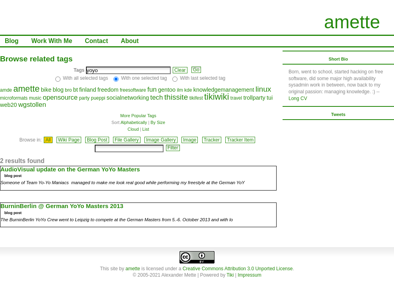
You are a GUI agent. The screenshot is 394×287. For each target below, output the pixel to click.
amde (6, 90)
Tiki (230, 275)
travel (236, 98)
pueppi (98, 98)
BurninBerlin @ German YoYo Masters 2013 (61, 205)
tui (270, 97)
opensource (60, 97)
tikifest (196, 98)
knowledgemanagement (223, 89)
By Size (157, 122)
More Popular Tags (138, 115)
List (145, 129)
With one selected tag (144, 78)
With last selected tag (202, 78)
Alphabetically (134, 122)
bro (68, 90)
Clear (180, 70)
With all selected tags (85, 78)
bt (75, 89)
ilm (180, 90)
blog (58, 89)
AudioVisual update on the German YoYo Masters (70, 169)
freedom (108, 89)
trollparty (254, 97)
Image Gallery (161, 140)
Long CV (298, 98)
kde (188, 90)
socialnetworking (128, 97)
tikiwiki (216, 97)
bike (46, 89)
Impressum (249, 275)
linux (263, 89)
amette (352, 22)
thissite (176, 97)
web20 (8, 105)
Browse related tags (36, 59)
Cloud (133, 129)
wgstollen (32, 104)
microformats (13, 98)
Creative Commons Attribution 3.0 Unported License (238, 268)
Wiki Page (69, 140)
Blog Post (97, 140)
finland (87, 89)
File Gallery (127, 140)
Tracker (212, 140)
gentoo (167, 89)
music (35, 98)
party (84, 98)
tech (156, 97)
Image (189, 140)
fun (151, 89)
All (48, 140)
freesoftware (133, 90)
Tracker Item (240, 140)
